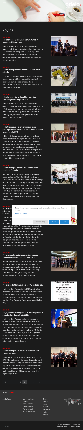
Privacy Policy (18, 213)
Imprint (25, 213)
